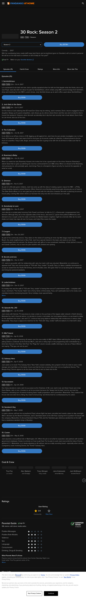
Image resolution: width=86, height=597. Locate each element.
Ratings (40, 69)
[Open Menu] (3, 3)
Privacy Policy (74, 575)
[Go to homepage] (20, 3)
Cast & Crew (24, 69)
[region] (43, 584)
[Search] (83, 3)
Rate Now (49, 514)
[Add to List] (83, 37)
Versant (18, 575)
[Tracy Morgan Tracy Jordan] (42, 480)
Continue (51, 593)
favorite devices (27, 60)
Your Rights (67, 577)
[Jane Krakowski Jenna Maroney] (59, 480)
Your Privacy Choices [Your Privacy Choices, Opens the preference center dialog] (34, 593)
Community (37, 514)
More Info (56, 69)
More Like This (72, 69)
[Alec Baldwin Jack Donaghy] (25, 480)
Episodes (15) (8, 69)
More (4, 295)
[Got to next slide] (84, 480)
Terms (43, 575)
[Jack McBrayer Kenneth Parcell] (75, 480)
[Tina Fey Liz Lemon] (9, 480)
